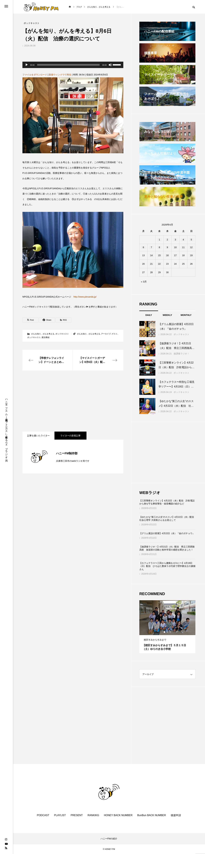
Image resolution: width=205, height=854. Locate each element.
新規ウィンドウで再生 (60, 74)
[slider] (68, 65)
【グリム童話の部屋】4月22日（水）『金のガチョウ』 (167, 533)
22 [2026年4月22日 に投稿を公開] (159, 264)
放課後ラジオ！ (181, 353)
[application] (72, 65)
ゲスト (115, 334)
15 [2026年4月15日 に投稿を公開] (159, 255)
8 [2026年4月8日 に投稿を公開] (159, 247)
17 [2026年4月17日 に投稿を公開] (175, 255)
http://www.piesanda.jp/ (84, 296)
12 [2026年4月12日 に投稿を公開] (191, 247)
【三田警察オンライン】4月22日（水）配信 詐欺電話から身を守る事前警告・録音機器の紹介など (167, 502)
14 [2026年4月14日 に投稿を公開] (151, 255)
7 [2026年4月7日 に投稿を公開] (151, 247)
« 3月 (144, 281)
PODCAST (43, 815)
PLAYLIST (60, 815)
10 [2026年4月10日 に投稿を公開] (175, 247)
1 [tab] (165, 632)
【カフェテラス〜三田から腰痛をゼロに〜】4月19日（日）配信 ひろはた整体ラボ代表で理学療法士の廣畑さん (167, 566)
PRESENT (77, 815)
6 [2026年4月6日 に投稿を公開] (143, 247)
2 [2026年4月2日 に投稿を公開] (167, 239)
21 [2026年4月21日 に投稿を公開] (151, 264)
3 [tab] (170, 632)
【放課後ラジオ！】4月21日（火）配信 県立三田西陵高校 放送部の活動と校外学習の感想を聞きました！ (167, 548)
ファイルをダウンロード (34, 74)
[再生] (26, 64)
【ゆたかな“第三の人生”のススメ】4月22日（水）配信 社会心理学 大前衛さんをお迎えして (167, 518)
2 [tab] (167, 632)
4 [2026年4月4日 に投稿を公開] (183, 239)
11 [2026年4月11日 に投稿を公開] (183, 247)
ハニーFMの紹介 (109, 838)
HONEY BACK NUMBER (118, 815)
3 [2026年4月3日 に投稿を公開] (175, 239)
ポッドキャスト (62, 334)
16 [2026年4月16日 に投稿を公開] (167, 255)
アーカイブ (106, 334)
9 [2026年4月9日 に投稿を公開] (167, 247)
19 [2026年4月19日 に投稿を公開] (191, 255)
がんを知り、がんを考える (42, 334)
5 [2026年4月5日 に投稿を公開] (191, 239)
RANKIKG (93, 815)
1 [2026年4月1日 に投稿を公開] (159, 239)
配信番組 (45, 337)
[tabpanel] (167, 626)
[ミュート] (110, 64)
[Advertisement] (72, 401)
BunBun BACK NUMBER (151, 815)
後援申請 (176, 815)
